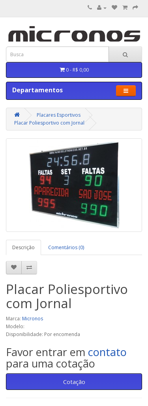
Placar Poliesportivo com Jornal (49, 122)
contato (107, 352)
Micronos (32, 318)
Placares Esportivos (59, 115)
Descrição (23, 247)
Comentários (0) (66, 247)
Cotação (74, 382)
